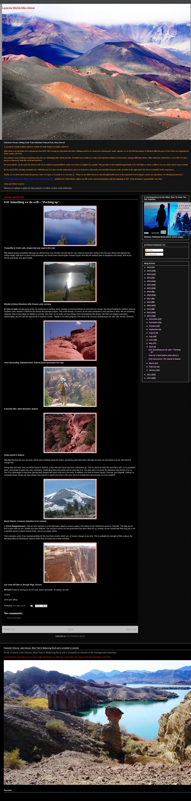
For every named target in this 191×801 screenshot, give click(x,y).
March (152, 363)
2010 (149, 378)
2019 (149, 292)
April (151, 347)
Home (70, 629)
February (153, 367)
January (152, 370)
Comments (151, 254)
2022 (149, 281)
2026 (149, 267)
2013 (149, 312)
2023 (149, 278)
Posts (149, 250)
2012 (149, 316)
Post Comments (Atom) (75, 636)
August (152, 333)
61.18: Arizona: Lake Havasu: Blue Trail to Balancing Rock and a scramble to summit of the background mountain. (60, 652)
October (152, 326)
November (153, 322)
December (153, 319)
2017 (149, 299)
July (151, 336)
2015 (149, 305)
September (154, 329)
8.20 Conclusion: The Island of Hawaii (165, 359)
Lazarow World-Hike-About (18, 8)
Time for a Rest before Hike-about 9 (164, 355)
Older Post (131, 629)
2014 (149, 309)
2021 (149, 285)
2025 (149, 271)
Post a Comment (14, 618)
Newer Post (9, 629)
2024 (149, 274)
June (151, 340)
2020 (149, 288)
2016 (149, 302)
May (151, 343)
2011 (149, 375)
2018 (149, 295)
